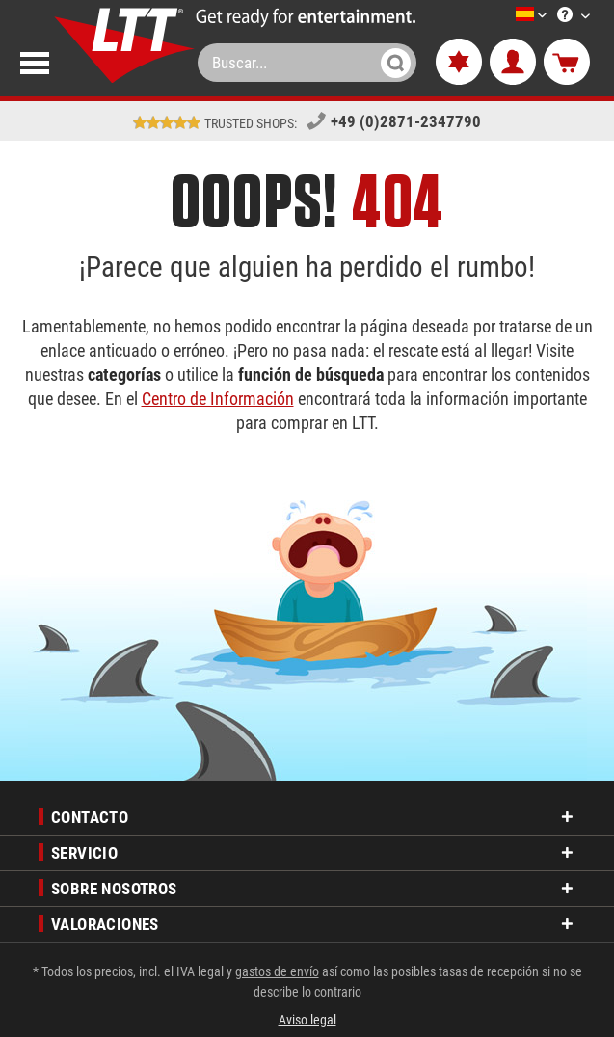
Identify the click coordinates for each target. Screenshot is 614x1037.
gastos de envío (277, 971)
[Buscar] (395, 62)
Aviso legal (307, 1019)
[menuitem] (502, 16)
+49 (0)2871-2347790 (406, 121)
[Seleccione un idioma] (508, 16)
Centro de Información (218, 398)
